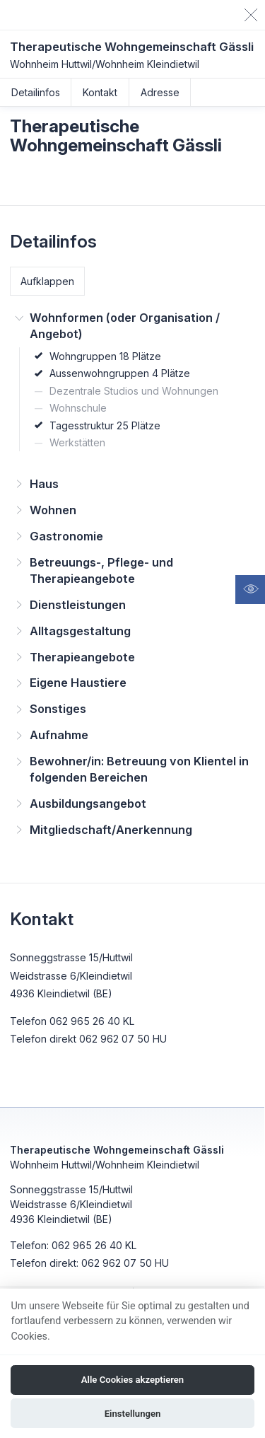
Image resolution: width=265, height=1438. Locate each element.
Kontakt (100, 92)
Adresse (160, 92)
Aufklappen (47, 281)
